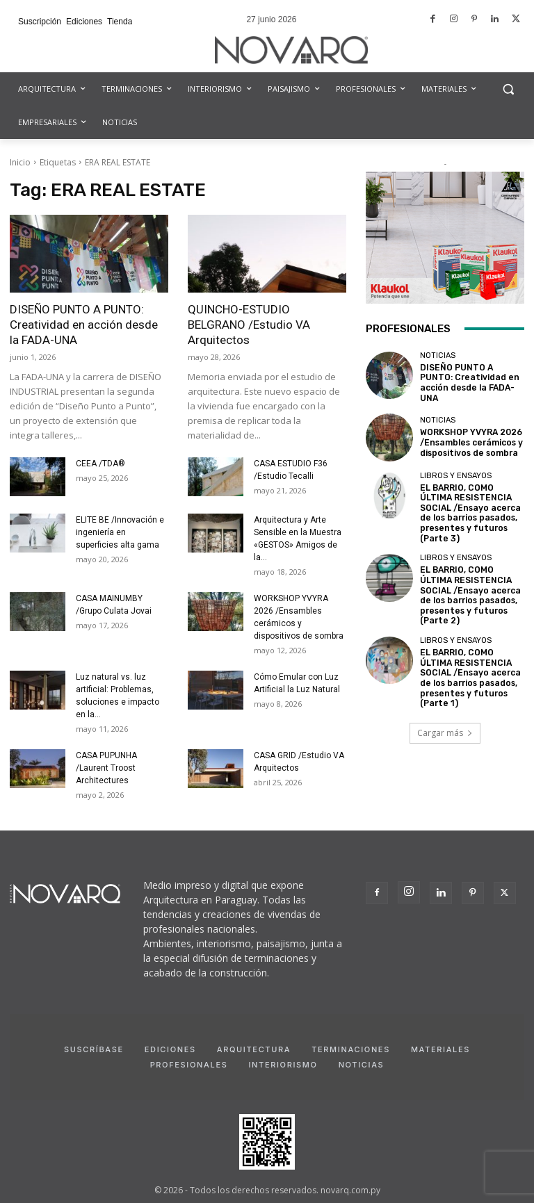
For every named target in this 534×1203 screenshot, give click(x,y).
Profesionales (189, 1065)
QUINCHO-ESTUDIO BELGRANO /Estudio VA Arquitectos (249, 324)
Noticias (437, 359)
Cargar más (445, 711)
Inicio (20, 162)
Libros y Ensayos (456, 471)
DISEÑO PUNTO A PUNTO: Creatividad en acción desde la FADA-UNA (84, 324)
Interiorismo (282, 1065)
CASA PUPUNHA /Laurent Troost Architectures (106, 768)
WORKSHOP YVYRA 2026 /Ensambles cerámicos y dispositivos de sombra (468, 438)
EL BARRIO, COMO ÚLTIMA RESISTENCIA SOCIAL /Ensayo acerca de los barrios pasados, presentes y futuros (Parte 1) (468, 659)
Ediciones (170, 1049)
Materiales (440, 1049)
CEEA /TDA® (100, 463)
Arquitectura (254, 1049)
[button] (508, 89)
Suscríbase (94, 1049)
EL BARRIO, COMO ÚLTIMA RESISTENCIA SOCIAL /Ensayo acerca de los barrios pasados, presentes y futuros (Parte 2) (468, 582)
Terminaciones (351, 1049)
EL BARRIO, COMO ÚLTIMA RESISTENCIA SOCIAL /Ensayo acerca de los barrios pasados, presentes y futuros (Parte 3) (468, 505)
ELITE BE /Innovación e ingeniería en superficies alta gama (120, 532)
